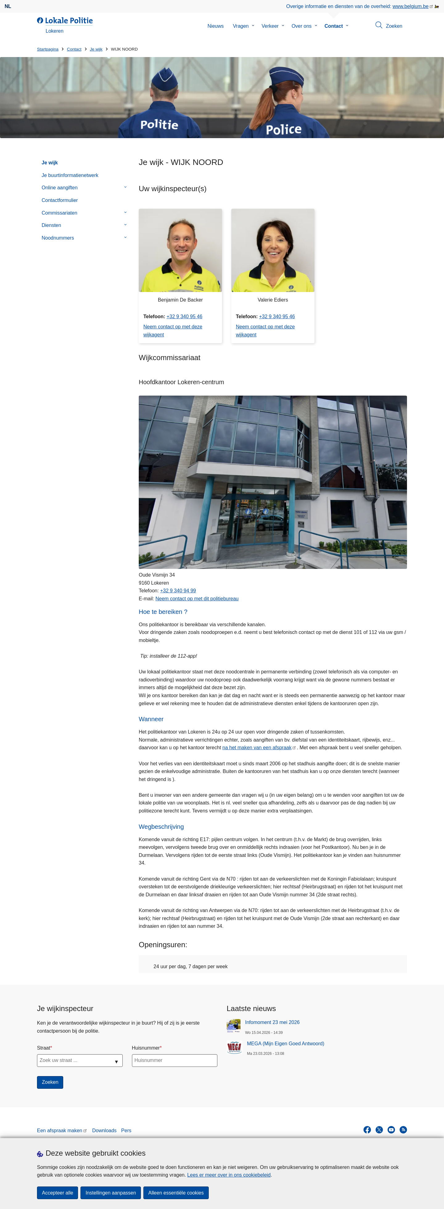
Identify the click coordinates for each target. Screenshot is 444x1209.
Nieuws (216, 26)
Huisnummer (146, 1048)
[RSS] (403, 1129)
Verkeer (270, 26)
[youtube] (391, 1129)
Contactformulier (60, 200)
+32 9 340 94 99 (178, 590)
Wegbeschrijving (161, 826)
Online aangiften (60, 187)
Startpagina (48, 49)
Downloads (104, 1130)
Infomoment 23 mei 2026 (272, 1022)
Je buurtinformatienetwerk (70, 175)
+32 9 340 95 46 (184, 316)
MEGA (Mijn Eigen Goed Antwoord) (285, 1043)
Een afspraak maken (59, 1130)
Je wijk (96, 49)
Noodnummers (58, 238)
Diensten (51, 225)
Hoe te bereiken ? (163, 611)
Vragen (241, 26)
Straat (43, 1048)
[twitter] (379, 1129)
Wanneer (151, 719)
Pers (126, 1130)
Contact (334, 26)
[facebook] (367, 1129)
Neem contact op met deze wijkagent (172, 330)
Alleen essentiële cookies (176, 1192)
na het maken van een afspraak (256, 747)
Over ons (302, 26)
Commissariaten (59, 213)
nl (8, 6)
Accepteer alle (57, 1192)
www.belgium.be (411, 6)
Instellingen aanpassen (110, 1192)
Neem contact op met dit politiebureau (196, 598)
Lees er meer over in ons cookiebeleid (228, 1175)
